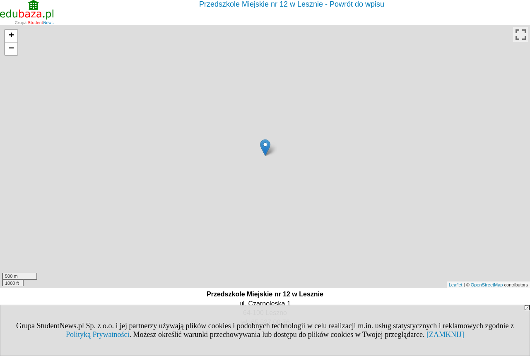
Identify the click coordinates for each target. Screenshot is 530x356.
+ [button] (11, 36)
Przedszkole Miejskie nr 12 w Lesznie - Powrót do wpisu (291, 4)
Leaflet (456, 284)
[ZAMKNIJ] (445, 334)
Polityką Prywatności (98, 334)
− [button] (11, 49)
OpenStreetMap (487, 284)
